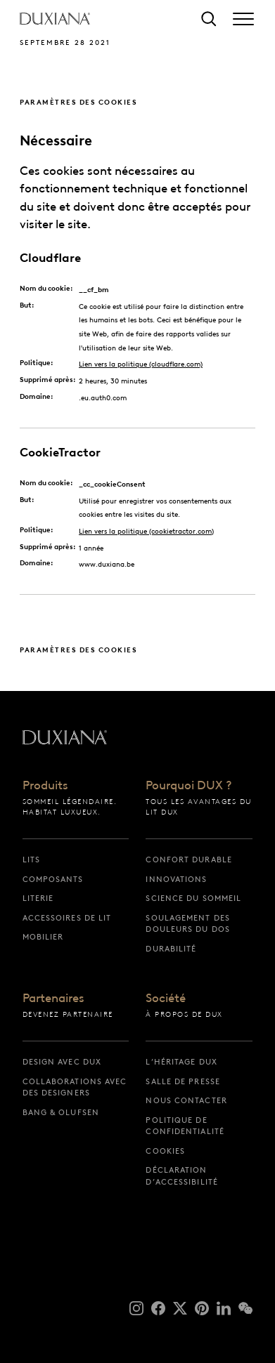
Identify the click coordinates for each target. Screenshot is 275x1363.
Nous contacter (186, 1100)
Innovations (176, 879)
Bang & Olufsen (61, 1112)
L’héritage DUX (181, 1062)
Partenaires (53, 998)
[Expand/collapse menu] (243, 19)
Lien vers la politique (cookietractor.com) (146, 531)
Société (166, 998)
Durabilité (171, 949)
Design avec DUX (62, 1062)
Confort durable (189, 859)
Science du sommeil (193, 898)
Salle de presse (183, 1081)
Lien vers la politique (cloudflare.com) (141, 364)
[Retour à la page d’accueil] (55, 19)
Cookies (165, 1151)
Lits (31, 859)
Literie (38, 898)
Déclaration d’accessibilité (182, 1176)
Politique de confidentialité (185, 1126)
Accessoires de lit (67, 918)
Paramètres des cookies (78, 102)
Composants (53, 879)
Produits (45, 785)
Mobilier (43, 937)
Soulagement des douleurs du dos (188, 924)
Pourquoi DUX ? (189, 785)
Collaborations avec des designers (75, 1087)
